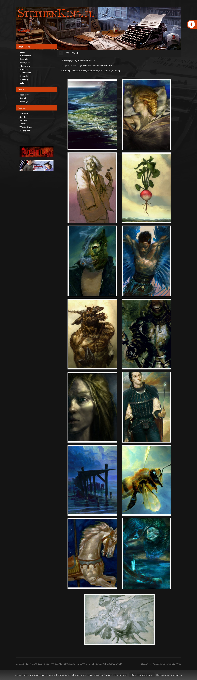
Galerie (23, 83)
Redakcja (24, 101)
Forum (23, 123)
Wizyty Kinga (26, 127)
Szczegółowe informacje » (169, 675)
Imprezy (23, 120)
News (22, 52)
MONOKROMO (173, 663)
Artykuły (24, 76)
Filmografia (25, 66)
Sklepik (23, 98)
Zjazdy (23, 117)
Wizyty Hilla (25, 130)
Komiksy (24, 69)
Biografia (24, 59)
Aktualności (25, 55)
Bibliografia (25, 62)
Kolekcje (24, 113)
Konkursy (24, 95)
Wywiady (24, 79)
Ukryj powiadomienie (141, 675)
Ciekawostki (25, 72)
